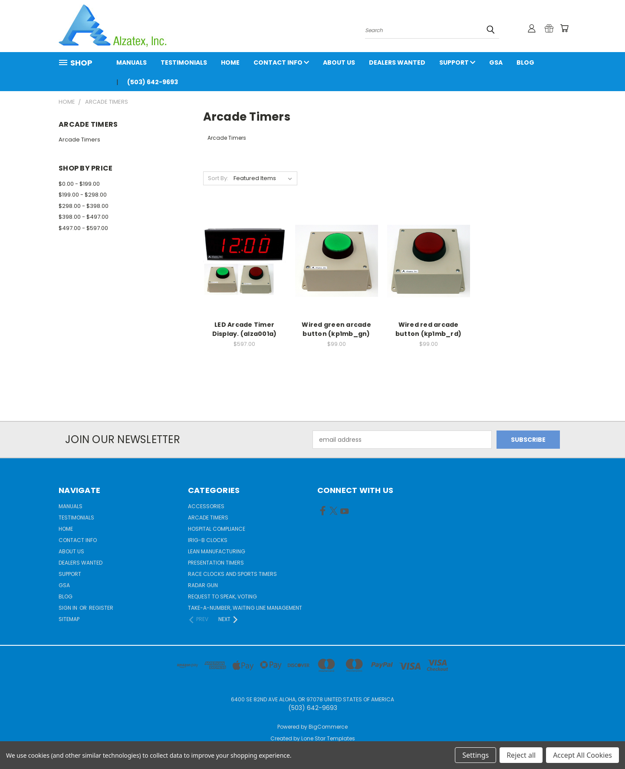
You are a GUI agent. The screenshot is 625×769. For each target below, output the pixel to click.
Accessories (206, 506)
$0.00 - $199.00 (79, 184)
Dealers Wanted (397, 62)
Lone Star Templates (328, 738)
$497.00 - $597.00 (83, 228)
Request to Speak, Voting (222, 596)
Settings (475, 755)
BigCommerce (328, 726)
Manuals (131, 62)
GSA (496, 62)
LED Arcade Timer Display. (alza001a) (244, 329)
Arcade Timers (79, 139)
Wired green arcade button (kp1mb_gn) (336, 329)
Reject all (521, 755)
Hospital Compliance (216, 528)
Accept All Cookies (582, 755)
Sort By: (218, 178)
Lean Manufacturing (216, 551)
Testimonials (184, 62)
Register (101, 607)
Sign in (69, 607)
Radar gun (203, 585)
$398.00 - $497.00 (84, 217)
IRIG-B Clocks (207, 540)
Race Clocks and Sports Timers (232, 574)
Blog (525, 62)
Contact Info (281, 62)
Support (457, 62)
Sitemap (69, 619)
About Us (339, 62)
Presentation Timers (216, 562)
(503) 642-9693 (152, 82)
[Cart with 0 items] (564, 28)
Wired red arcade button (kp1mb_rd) (428, 329)
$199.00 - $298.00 (83, 195)
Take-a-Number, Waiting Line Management (245, 607)
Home (230, 62)
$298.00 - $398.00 (84, 206)
